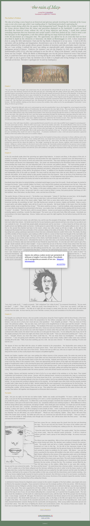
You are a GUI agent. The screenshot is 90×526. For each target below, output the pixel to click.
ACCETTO (61, 264)
